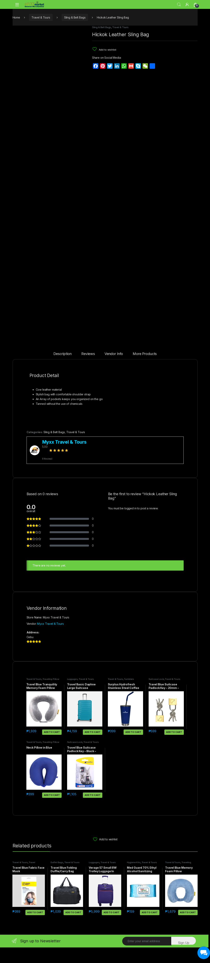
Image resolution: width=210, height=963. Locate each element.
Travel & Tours (40, 17)
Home (16, 17)
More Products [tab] (145, 369)
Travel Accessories (23, 879)
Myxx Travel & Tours (50, 639)
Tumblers (129, 694)
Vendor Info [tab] (114, 369)
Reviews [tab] (88, 369)
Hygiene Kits (133, 878)
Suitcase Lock (156, 694)
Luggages (72, 694)
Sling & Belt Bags (75, 17)
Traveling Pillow (51, 694)
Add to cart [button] (52, 747)
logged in (130, 524)
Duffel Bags (57, 878)
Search (179, 4)
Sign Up (183, 958)
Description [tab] (62, 369)
